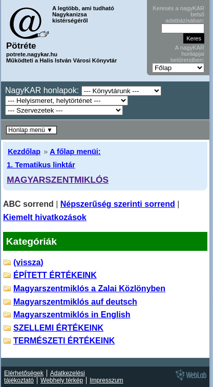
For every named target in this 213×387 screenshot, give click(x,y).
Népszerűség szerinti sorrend (117, 204)
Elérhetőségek (24, 373)
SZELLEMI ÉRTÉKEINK (58, 328)
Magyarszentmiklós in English (72, 314)
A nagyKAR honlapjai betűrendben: (187, 54)
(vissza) (28, 262)
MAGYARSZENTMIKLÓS (58, 180)
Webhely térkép (61, 380)
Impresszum (106, 380)
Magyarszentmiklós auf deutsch (75, 301)
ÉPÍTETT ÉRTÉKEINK (55, 275)
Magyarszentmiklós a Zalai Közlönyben (89, 288)
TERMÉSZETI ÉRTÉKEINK (64, 340)
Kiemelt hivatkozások (45, 217)
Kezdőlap (24, 151)
